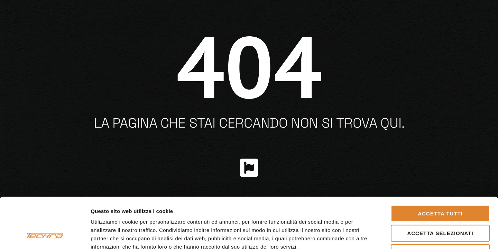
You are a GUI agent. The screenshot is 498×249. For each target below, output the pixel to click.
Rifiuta (440, 205)
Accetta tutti (440, 166)
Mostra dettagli (363, 235)
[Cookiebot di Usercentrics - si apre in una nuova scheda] (45, 235)
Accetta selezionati (440, 186)
